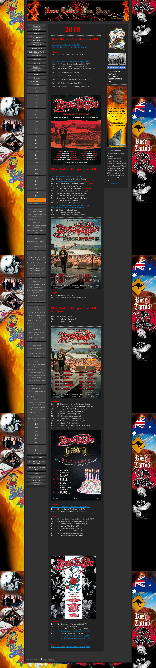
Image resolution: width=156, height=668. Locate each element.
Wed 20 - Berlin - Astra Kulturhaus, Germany (67, 208)
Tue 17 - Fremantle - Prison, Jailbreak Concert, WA (70, 47)
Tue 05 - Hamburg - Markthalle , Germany (66, 176)
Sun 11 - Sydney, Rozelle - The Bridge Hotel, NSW (70, 631)
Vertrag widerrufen (48, 659)
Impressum (30, 659)
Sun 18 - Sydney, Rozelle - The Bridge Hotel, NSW (70, 636)
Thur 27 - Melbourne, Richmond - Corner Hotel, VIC (70, 507)
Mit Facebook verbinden (116, 68)
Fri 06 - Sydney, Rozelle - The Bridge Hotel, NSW (71, 61)
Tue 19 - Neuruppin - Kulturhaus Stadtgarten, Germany (71, 205)
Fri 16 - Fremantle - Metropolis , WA (66, 45)
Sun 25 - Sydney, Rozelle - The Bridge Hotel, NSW (70, 638)
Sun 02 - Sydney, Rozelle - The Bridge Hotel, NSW (70, 647)
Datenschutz (37, 659)
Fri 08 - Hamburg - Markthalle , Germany (66, 181)
